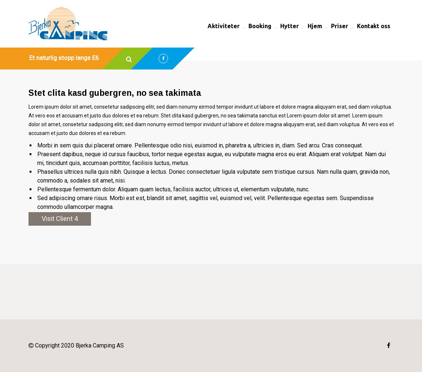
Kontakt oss (373, 26)
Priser (339, 26)
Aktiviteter (224, 26)
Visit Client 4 (60, 218)
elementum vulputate (267, 189)
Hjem (315, 26)
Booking (259, 26)
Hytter (289, 26)
